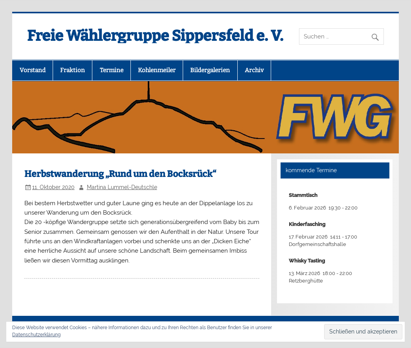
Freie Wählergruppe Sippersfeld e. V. (155, 36)
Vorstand (33, 70)
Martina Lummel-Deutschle (122, 187)
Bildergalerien (210, 70)
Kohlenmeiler (157, 70)
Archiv (254, 70)
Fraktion (72, 70)
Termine (111, 70)
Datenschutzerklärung (36, 334)
